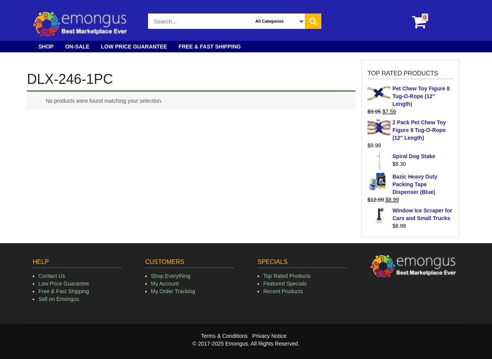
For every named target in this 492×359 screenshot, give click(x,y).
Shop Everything (171, 276)
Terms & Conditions (224, 336)
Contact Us (51, 276)
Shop (46, 46)
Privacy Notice (269, 336)
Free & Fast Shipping (210, 46)
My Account (165, 284)
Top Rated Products (287, 276)
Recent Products (283, 291)
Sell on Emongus (58, 299)
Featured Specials (285, 284)
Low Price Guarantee (134, 46)
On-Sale (77, 46)
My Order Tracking (173, 291)
